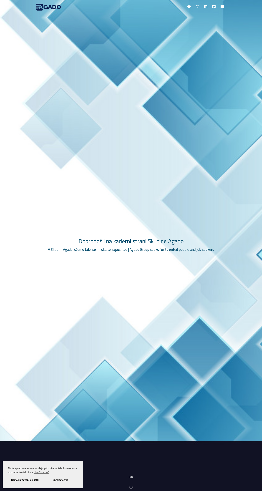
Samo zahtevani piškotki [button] (25, 480)
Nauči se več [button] (41, 472)
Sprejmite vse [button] (60, 480)
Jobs (131, 476)
